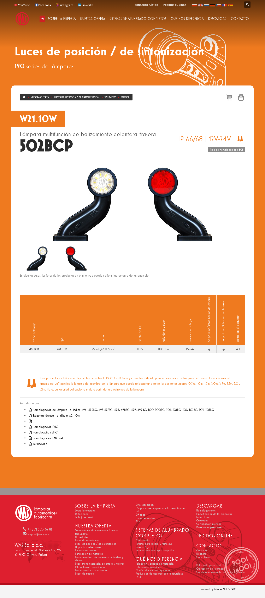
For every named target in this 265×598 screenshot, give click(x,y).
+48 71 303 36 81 (40, 529)
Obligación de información (211, 568)
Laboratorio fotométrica (149, 567)
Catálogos (202, 520)
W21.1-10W (110, 97)
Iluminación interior (85, 550)
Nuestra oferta (40, 97)
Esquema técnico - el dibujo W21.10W (54, 415)
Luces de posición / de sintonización (76, 97)
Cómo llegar (203, 557)
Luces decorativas (145, 518)
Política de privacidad (208, 565)
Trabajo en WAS (84, 517)
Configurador (143, 540)
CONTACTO (240, 19)
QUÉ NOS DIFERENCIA (187, 19)
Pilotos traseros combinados (90, 567)
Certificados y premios (208, 523)
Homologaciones (206, 510)
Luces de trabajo (84, 573)
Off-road (140, 514)
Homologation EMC (43, 432)
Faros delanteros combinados (91, 570)
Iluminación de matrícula (89, 553)
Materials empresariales (209, 527)
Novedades (81, 537)
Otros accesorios (145, 504)
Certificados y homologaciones (153, 570)
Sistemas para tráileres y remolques (154, 543)
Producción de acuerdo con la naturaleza (159, 573)
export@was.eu (38, 534)
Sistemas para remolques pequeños (155, 550)
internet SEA (220, 589)
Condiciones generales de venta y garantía (220, 572)
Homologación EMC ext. (46, 438)
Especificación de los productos (214, 513)
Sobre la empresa (85, 510)
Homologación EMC (43, 427)
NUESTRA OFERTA (92, 19)
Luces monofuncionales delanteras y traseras (99, 563)
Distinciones (81, 513)
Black (139, 521)
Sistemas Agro (143, 547)
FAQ (138, 576)
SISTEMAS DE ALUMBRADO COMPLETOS (138, 19)
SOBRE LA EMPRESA (62, 19)
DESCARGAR (217, 19)
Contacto (201, 550)
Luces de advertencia (87, 540)
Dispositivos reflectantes (88, 547)
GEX (233, 589)
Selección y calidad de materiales (155, 563)
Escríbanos (201, 553)
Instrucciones (38, 444)
